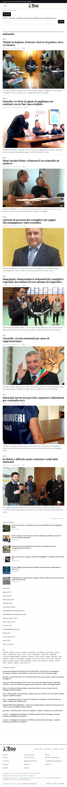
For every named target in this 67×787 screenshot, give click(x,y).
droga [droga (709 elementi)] (42, 656)
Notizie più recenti (57, 518)
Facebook (48, 764)
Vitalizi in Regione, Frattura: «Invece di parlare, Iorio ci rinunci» (33, 44)
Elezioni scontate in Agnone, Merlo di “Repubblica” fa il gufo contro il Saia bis (38, 557)
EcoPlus (61, 749)
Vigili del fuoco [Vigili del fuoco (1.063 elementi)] (25, 662)
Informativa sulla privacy (52, 757)
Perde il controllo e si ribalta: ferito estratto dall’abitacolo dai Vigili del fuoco (37, 526)
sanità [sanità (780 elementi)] (17, 660)
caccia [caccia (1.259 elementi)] (24, 654)
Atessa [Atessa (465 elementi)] (5, 654)
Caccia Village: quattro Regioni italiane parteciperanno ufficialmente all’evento (36, 568)
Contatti (26, 768)
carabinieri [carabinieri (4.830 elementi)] (53, 654)
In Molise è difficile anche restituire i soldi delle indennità (30, 461)
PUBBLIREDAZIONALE (10, 629)
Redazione (27, 764)
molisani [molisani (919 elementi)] (35, 658)
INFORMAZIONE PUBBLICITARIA (13, 614)
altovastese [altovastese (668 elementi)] (50, 652)
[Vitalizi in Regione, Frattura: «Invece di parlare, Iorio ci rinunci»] (33, 69)
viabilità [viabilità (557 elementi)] (16, 662)
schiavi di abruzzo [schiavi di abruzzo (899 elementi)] (26, 660)
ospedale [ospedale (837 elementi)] (58, 658)
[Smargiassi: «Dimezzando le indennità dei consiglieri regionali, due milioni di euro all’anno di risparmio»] (33, 306)
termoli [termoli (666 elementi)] (51, 660)
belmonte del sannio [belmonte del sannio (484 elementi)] (14, 654)
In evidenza (6, 607)
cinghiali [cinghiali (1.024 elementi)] (31, 656)
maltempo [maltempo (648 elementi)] (21, 658)
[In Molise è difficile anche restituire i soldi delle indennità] (33, 486)
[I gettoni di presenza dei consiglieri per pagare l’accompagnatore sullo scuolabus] (33, 247)
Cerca (61, 21)
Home (36, 749)
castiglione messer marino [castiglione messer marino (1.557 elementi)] (11, 656)
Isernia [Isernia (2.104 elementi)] (12, 658)
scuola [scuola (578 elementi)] (34, 660)
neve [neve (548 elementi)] (52, 658)
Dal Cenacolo (7, 599)
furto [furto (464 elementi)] (60, 656)
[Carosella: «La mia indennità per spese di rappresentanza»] (33, 365)
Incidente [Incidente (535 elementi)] (6, 658)
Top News (55, 749)
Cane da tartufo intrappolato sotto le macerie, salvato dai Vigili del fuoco (36, 684)
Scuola (5, 633)
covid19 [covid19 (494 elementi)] (37, 656)
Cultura (5, 596)
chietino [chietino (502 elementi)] (24, 656)
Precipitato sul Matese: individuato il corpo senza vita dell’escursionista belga (30, 673)
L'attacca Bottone (8, 618)
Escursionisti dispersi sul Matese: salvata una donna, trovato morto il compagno (30, 671)
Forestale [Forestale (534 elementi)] (54, 656)
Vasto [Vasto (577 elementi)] (5, 662)
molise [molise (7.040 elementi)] (48, 658)
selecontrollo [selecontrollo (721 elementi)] (43, 660)
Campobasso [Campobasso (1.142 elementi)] (36, 654)
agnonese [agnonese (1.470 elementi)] (24, 652)
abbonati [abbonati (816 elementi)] (5, 652)
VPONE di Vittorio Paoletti (30, 783)
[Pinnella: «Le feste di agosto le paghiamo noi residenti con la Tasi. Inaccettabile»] (33, 128)
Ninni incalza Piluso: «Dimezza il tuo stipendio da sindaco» (31, 162)
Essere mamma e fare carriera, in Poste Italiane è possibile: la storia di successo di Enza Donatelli (36, 536)
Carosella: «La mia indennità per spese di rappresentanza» (26, 340)
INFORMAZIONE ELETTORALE (12, 611)
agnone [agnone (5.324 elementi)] (17, 652)
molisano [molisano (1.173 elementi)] (42, 658)
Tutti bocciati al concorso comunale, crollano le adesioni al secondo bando (37, 710)
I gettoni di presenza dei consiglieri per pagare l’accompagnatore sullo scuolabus (29, 221)
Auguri (5, 592)
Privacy (48, 783)
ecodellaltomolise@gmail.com (53, 761)
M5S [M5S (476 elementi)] (16, 658)
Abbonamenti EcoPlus (30, 761)
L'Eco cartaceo (7, 622)
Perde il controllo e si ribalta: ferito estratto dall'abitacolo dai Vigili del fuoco (29, 18)
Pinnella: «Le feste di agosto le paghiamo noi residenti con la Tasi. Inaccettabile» (28, 103)
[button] (5, 5)
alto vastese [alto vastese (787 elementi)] (40, 652)
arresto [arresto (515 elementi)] (57, 652)
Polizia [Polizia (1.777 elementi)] (5, 660)
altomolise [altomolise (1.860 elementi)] (31, 652)
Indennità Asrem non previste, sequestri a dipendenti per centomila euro (33, 399)
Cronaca (5, 757)
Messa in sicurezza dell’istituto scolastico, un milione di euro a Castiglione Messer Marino (34, 547)
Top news (6, 644)
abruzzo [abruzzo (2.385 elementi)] (11, 652)
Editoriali (5, 768)
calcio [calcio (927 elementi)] (29, 654)
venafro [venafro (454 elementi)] (10, 662)
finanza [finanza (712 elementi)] (47, 656)
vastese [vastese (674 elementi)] (57, 660)
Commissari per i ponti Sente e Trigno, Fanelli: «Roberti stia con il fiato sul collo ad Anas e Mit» (38, 578)
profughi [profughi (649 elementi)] (11, 660)
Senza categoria (8, 637)
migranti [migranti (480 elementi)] (28, 658)
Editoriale (6, 603)
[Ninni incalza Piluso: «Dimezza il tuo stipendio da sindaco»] (33, 188)
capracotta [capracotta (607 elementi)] (45, 654)
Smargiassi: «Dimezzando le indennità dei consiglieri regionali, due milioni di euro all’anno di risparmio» (33, 281)
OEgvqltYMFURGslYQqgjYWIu (13, 705)
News (4, 39)
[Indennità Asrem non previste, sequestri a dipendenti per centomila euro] (33, 425)
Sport (4, 640)
